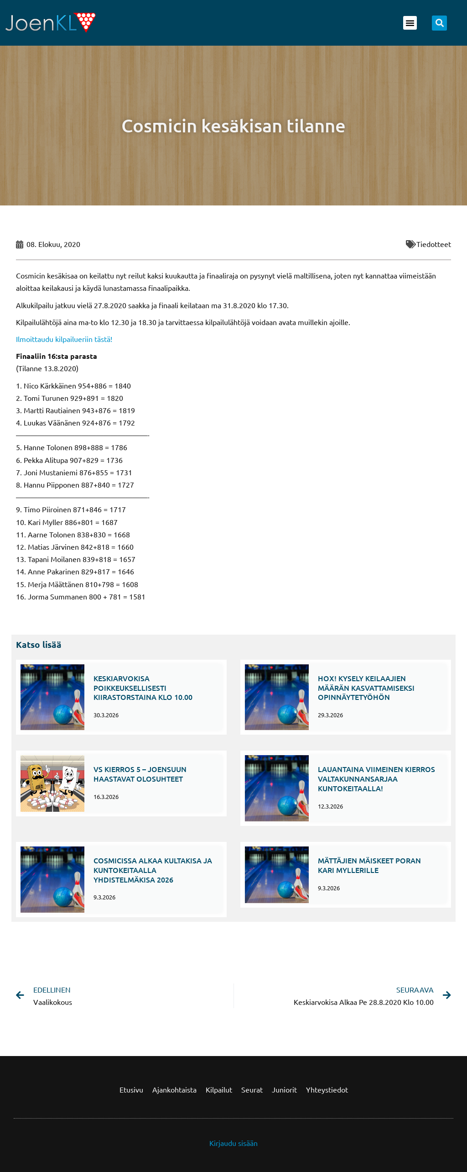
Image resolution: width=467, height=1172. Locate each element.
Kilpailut (219, 1089)
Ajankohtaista (174, 1089)
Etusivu (131, 1089)
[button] (410, 23)
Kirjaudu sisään (233, 1142)
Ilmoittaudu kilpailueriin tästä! (64, 338)
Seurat (252, 1089)
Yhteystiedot (327, 1089)
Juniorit (284, 1089)
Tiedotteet (433, 243)
